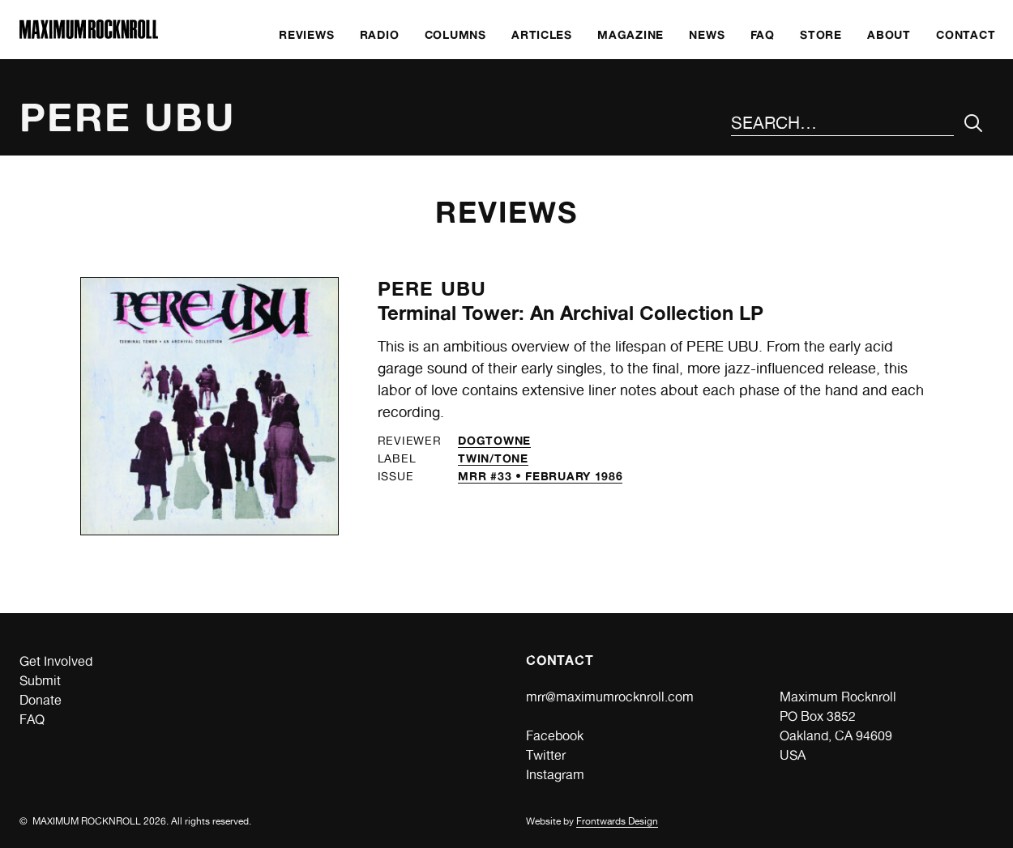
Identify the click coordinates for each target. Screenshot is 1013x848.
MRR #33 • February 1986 (540, 476)
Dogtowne (494, 440)
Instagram (555, 774)
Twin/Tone (493, 458)
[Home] (88, 34)
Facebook (554, 736)
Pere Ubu (432, 288)
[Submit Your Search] (974, 123)
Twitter (546, 755)
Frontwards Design (617, 821)
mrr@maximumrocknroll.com (610, 697)
